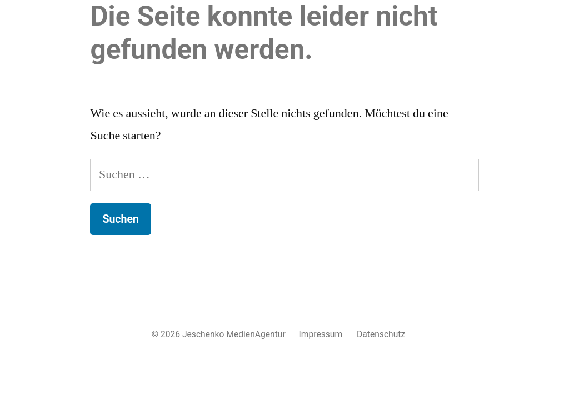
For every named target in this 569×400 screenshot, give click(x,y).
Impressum (321, 334)
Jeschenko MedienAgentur (234, 334)
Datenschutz (381, 334)
